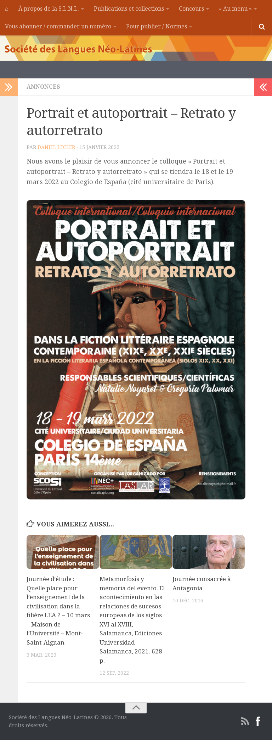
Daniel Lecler (56, 147)
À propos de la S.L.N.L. (48, 8)
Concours (191, 8)
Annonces (43, 86)
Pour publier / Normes (156, 26)
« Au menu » (235, 8)
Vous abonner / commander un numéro (58, 26)
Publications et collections (129, 8)
